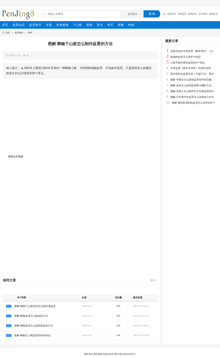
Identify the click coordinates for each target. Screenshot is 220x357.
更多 (154, 280)
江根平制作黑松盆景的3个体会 (187, 62)
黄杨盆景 (182, 14)
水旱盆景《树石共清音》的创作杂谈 (190, 68)
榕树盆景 (192, 14)
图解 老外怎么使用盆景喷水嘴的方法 (191, 85)
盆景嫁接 (203, 14)
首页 (8, 32)
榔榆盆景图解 (15, 156)
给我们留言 (108, 354)
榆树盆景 (213, 14)
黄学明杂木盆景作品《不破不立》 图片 (192, 73)
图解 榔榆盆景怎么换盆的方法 (31, 315)
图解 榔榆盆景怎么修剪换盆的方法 (33, 325)
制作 (30, 32)
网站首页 (88, 354)
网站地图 (97, 354)
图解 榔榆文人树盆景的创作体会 (32, 335)
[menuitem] (5, 25)
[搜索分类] (131, 14)
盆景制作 (19, 32)
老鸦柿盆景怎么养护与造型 (185, 56)
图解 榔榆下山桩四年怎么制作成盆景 (35, 306)
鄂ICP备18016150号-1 (125, 354)
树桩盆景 (171, 14)
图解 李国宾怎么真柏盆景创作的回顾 (191, 79)
